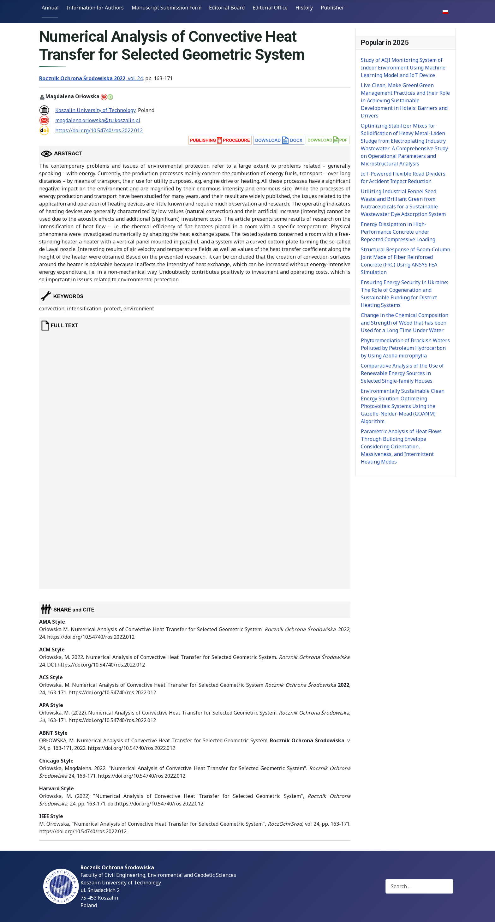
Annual (50, 7)
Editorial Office (270, 7)
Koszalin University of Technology (95, 110)
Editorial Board (227, 7)
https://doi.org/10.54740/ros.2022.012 (99, 130)
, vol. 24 (91, 78)
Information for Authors (95, 7)
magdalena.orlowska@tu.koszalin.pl (97, 120)
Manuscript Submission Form (166, 7)
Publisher (332, 7)
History (304, 7)
